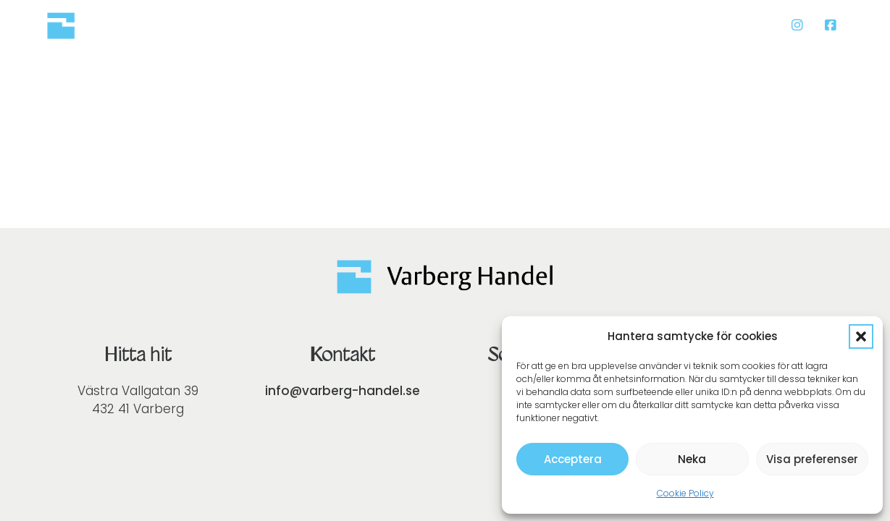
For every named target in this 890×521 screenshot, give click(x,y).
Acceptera (573, 459)
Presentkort (382, 25)
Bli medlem (731, 25)
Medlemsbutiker (615, 25)
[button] (861, 336)
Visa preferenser (812, 459)
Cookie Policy (685, 493)
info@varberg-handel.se (342, 390)
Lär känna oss (491, 25)
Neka (692, 459)
